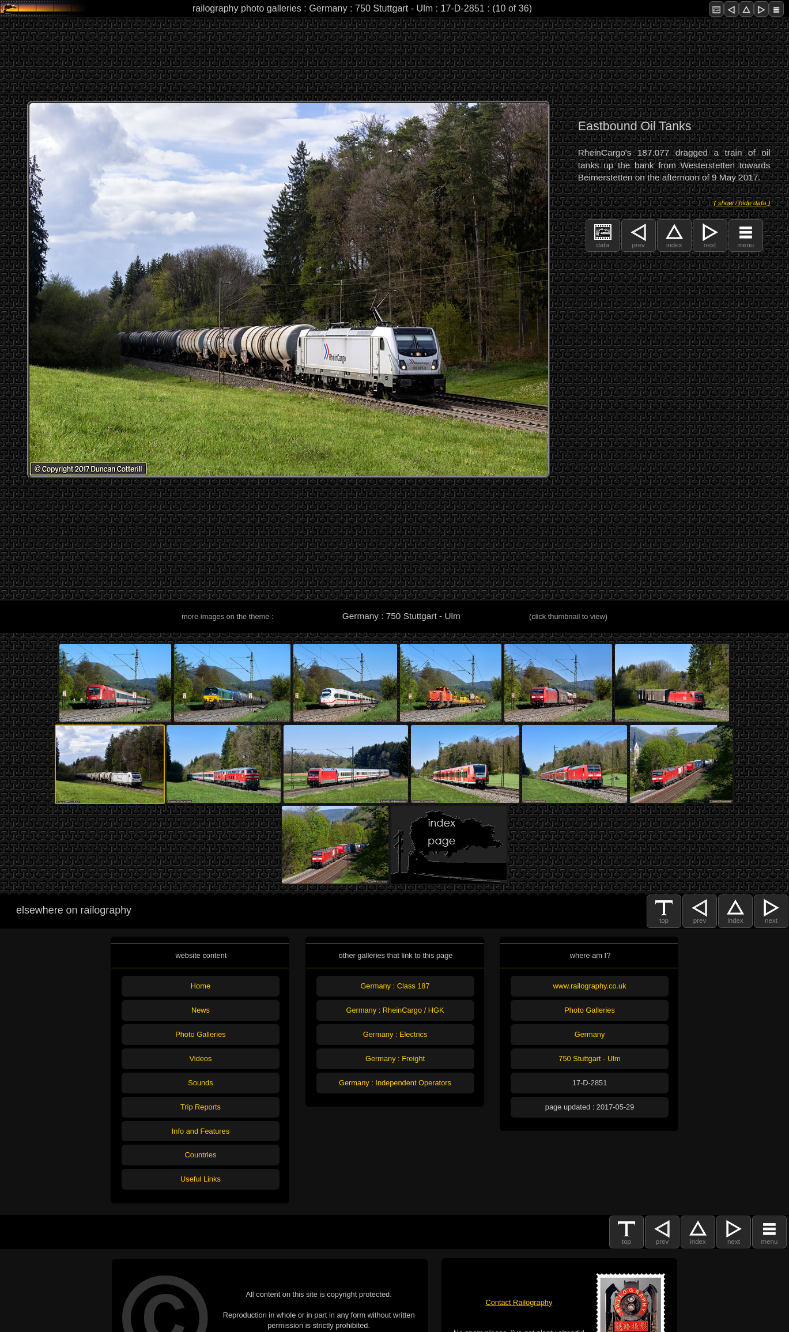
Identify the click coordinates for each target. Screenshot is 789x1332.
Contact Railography (518, 1302)
